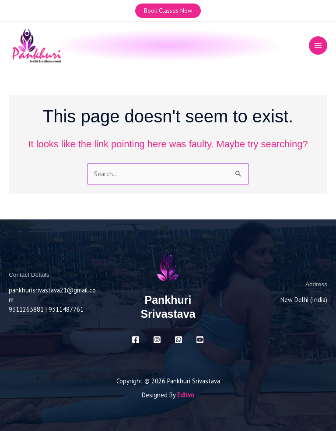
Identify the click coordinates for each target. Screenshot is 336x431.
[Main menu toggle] (318, 45)
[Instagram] (157, 340)
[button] (168, 10)
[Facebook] (136, 340)
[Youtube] (200, 340)
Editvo (185, 395)
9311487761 (66, 309)
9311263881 (26, 309)
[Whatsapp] (178, 340)
